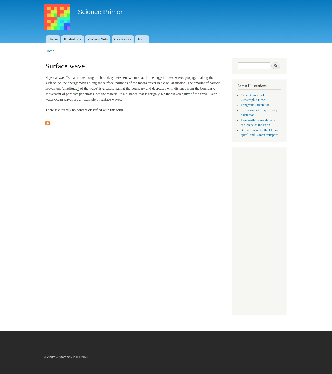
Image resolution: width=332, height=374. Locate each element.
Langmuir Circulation (255, 105)
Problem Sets (97, 39)
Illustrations (72, 39)
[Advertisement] (259, 232)
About (141, 39)
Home (53, 39)
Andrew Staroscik (59, 357)
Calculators (122, 39)
